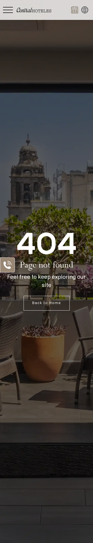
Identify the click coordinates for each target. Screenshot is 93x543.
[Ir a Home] (34, 9)
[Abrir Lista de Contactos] (7, 265)
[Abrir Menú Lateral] (8, 10)
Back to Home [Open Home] (46, 303)
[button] (85, 10)
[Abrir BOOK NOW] (75, 10)
